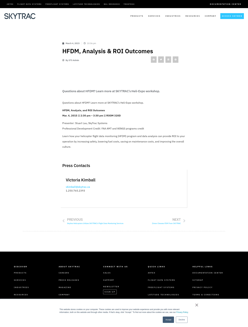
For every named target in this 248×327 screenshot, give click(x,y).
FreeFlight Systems (57, 4)
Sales (107, 273)
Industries (173, 16)
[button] (154, 59)
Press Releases (69, 280)
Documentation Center (225, 4)
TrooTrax (129, 4)
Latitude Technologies (86, 4)
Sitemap (197, 280)
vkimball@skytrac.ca (78, 186)
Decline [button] (182, 320)
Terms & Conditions (206, 294)
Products (136, 16)
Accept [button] (168, 320)
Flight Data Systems (29, 4)
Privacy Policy (182, 312)
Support (109, 280)
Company (210, 16)
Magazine (65, 287)
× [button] (196, 305)
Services (154, 16)
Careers (64, 273)
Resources (193, 16)
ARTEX (10, 4)
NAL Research (112, 4)
